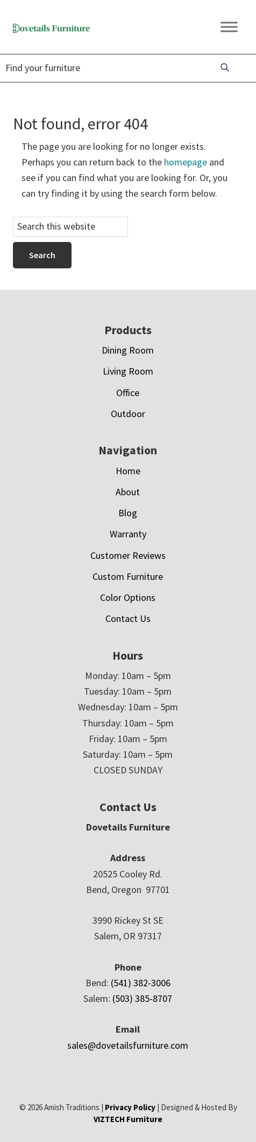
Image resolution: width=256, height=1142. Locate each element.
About (128, 492)
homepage (185, 162)
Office (127, 392)
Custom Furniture (128, 576)
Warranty (128, 534)
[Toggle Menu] (229, 27)
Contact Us (128, 618)
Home (128, 471)
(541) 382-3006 (140, 983)
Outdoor (128, 413)
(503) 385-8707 (142, 998)
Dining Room (128, 350)
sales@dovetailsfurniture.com (127, 1045)
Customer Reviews (128, 555)
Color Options (127, 597)
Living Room (128, 371)
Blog (127, 513)
